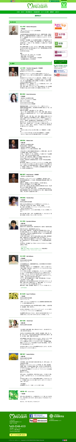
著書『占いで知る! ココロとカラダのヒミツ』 (31, 248)
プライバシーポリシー (14, 440)
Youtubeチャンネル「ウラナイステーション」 (31, 250)
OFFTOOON (24, 247)
